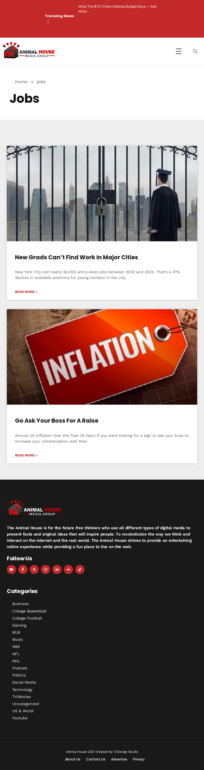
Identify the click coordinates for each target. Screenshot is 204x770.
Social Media (24, 682)
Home (21, 81)
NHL (16, 661)
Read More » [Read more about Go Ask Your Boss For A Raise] (26, 455)
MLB (16, 632)
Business (20, 603)
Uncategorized (25, 704)
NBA (16, 646)
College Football (27, 618)
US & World (23, 711)
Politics (19, 675)
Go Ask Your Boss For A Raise (56, 421)
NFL (16, 654)
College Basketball (29, 611)
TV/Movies (21, 696)
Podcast (19, 668)
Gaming (19, 625)
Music (17, 639)
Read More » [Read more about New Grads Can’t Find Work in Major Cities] (26, 292)
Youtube (20, 718)
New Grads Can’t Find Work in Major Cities (76, 257)
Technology (22, 689)
